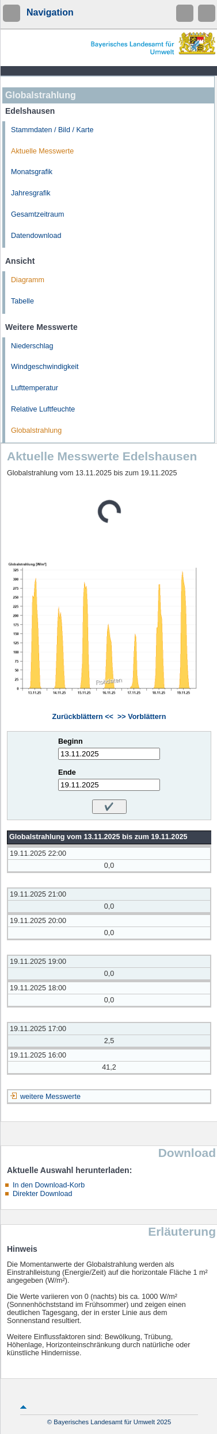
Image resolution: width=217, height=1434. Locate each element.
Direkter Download (43, 1194)
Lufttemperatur (34, 388)
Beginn (70, 741)
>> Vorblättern (141, 717)
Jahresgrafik (31, 193)
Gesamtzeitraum (37, 214)
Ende (67, 772)
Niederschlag (32, 346)
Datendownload (36, 236)
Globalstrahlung (36, 430)
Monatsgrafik (31, 172)
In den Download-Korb (49, 1185)
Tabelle (22, 301)
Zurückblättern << (82, 717)
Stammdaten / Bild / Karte (52, 130)
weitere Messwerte (50, 1097)
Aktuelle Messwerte (42, 151)
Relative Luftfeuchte (43, 409)
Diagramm (27, 280)
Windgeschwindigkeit (45, 367)
